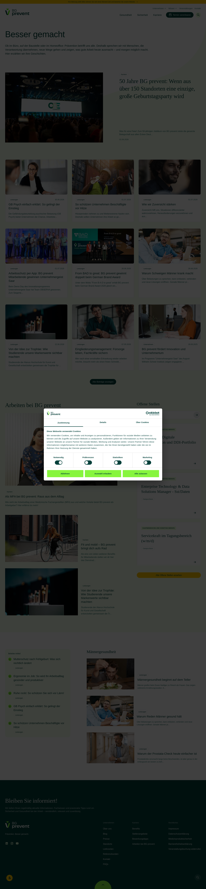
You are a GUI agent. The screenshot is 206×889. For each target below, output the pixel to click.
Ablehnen (65, 473)
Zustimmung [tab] (64, 423)
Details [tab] (103, 422)
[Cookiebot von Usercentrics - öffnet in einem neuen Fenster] (147, 413)
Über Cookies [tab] (142, 422)
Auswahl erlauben (103, 473)
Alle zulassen (140, 473)
